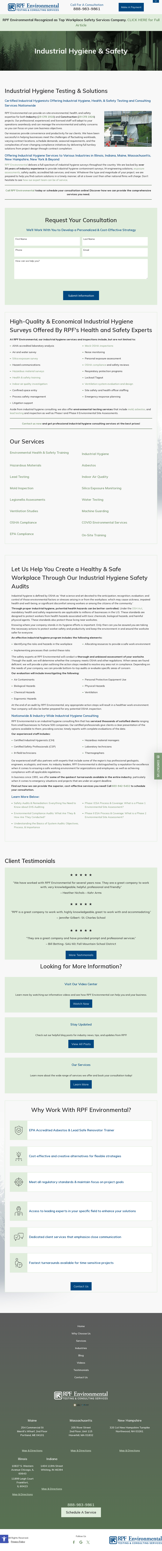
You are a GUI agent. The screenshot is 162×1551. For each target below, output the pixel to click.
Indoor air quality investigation (29, 383)
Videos (81, 1362)
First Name (21, 239)
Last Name (89, 239)
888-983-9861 (86, 8)
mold (131, 409)
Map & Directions (32, 1450)
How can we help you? (28, 260)
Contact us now (32, 423)
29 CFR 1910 (46, 116)
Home (81, 1326)
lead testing (17, 413)
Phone (19, 250)
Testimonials (81, 1370)
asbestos (140, 409)
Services (81, 1340)
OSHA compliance (95, 364)
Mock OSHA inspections (99, 345)
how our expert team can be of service (45, 180)
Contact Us (81, 1377)
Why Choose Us (81, 1333)
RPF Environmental (16, 164)
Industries (81, 1348)
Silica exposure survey (25, 358)
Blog (81, 1355)
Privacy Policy (18, 1541)
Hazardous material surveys (28, 371)
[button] (4, 1539)
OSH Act (137, 608)
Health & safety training (26, 377)
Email (86, 250)
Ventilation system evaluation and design (109, 383)
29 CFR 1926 (86, 116)
